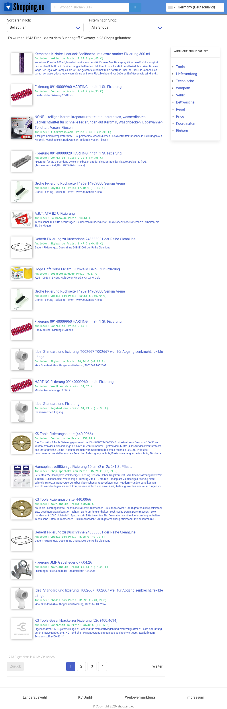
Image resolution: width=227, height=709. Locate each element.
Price (180, 116)
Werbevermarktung (140, 697)
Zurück (15, 666)
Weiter (157, 666)
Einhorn (182, 131)
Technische (185, 81)
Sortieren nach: (19, 20)
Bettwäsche (185, 102)
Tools (180, 67)
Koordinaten (185, 123)
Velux (180, 95)
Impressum (195, 697)
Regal (180, 109)
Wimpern (183, 88)
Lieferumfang (186, 74)
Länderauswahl (35, 697)
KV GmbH (86, 697)
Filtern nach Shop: (103, 20)
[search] (135, 7)
